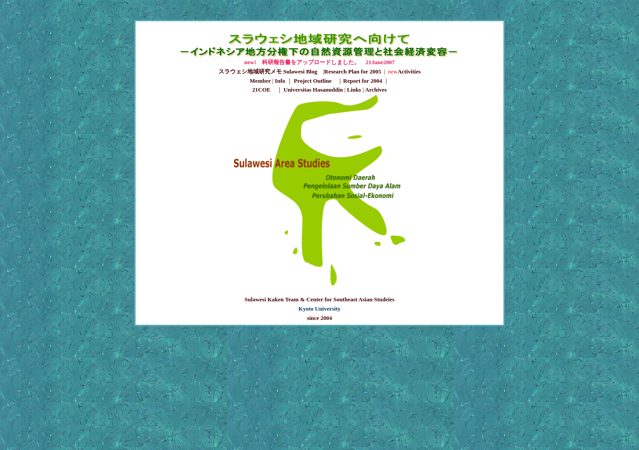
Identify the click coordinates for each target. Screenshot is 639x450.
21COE (261, 89)
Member (260, 80)
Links (354, 89)
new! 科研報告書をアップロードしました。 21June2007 (319, 62)
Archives (376, 89)
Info (280, 80)
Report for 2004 (362, 80)
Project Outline (312, 80)
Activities (409, 71)
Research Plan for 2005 (352, 71)
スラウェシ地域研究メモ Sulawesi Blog (270, 71)
